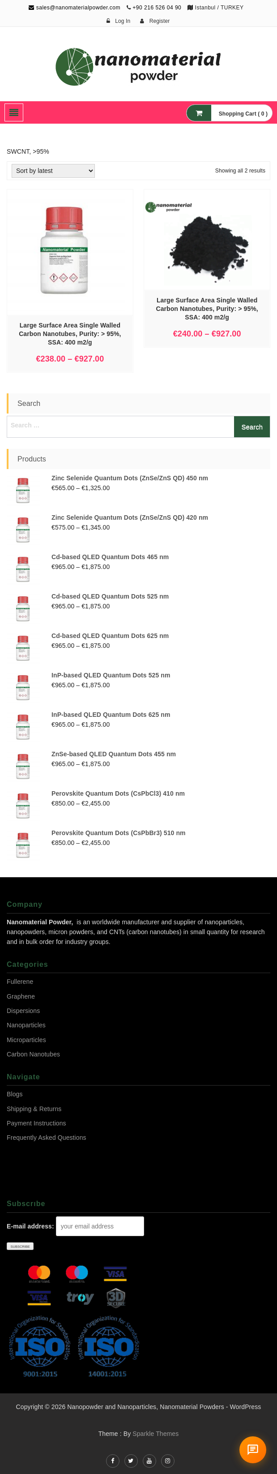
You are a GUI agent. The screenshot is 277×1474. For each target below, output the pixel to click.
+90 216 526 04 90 (156, 7)
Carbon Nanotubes (33, 1054)
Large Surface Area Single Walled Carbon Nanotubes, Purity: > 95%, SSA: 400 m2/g (70, 334)
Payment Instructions (36, 1123)
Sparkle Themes (155, 1433)
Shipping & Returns (34, 1108)
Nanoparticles (26, 1025)
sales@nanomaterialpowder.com (74, 7)
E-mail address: (30, 1226)
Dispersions (23, 1010)
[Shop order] (53, 171)
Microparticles (26, 1039)
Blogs (15, 1094)
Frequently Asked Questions (46, 1137)
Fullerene (20, 981)
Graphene (21, 996)
